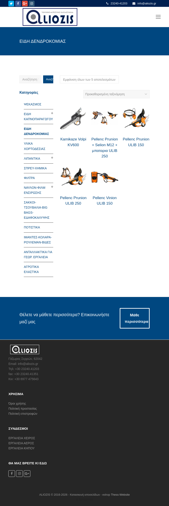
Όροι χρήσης (17, 403)
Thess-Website (120, 494)
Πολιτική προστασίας (22, 408)
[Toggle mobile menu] (158, 17)
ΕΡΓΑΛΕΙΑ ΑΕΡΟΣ (21, 443)
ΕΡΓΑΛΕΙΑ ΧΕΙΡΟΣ (21, 438)
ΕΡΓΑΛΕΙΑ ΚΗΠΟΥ (21, 448)
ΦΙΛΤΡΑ (29, 178)
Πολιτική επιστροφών (22, 413)
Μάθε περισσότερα (136, 318)
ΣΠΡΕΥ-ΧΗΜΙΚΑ (35, 168)
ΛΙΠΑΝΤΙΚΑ (32, 158)
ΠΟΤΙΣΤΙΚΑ (32, 227)
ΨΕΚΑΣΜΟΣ (32, 104)
